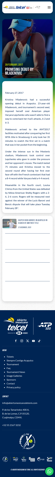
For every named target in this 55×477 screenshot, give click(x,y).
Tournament (13, 364)
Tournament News (16, 372)
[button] (49, 7)
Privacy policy (14, 387)
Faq (8, 368)
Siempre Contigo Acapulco (20, 360)
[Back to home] (21, 7)
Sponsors (11, 379)
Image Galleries (14, 375)
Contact (11, 383)
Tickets (10, 356)
